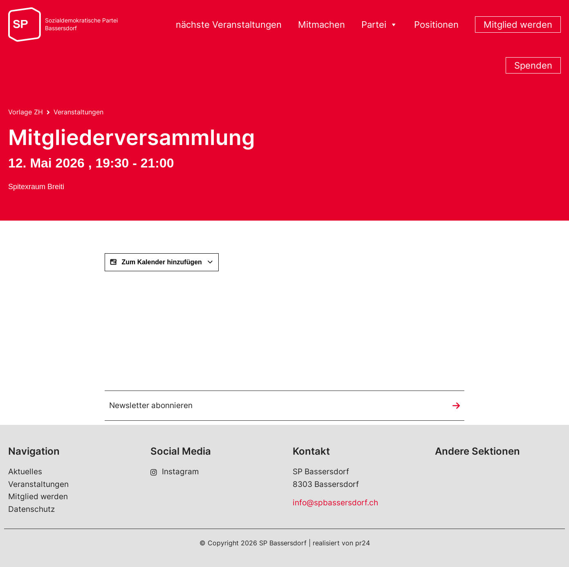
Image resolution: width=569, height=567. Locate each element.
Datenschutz (31, 509)
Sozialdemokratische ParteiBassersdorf (81, 24)
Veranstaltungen (78, 112)
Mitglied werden (518, 24)
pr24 (362, 543)
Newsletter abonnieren (151, 405)
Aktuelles (25, 471)
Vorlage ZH (25, 112)
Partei (379, 24)
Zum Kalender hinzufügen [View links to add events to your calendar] (161, 262)
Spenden (533, 65)
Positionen (436, 24)
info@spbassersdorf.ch (335, 502)
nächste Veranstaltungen (229, 24)
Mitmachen (321, 24)
